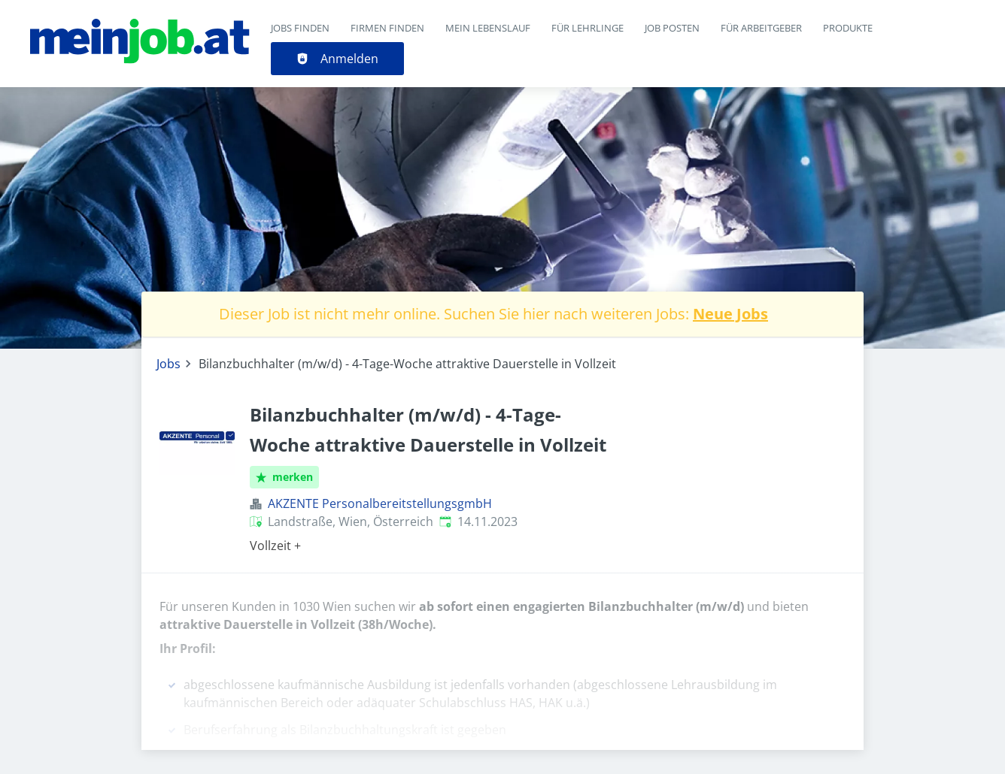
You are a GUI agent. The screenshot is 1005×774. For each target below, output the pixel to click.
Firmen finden (387, 28)
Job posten (672, 28)
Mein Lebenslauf (487, 28)
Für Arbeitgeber (761, 28)
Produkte (848, 28)
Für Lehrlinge (587, 28)
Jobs (168, 363)
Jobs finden (300, 28)
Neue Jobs (730, 314)
